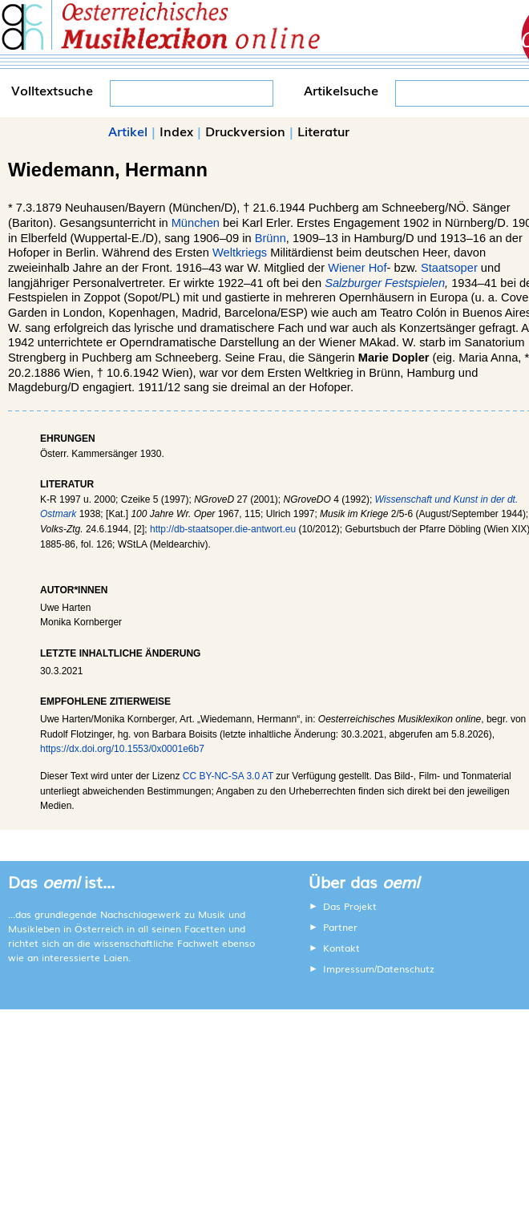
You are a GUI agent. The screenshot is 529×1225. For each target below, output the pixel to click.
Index (176, 130)
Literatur (323, 130)
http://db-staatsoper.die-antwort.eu (223, 529)
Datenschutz (405, 968)
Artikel (127, 130)
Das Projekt (350, 906)
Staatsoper (449, 267)
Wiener (346, 267)
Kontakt (341, 947)
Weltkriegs (239, 252)
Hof (378, 267)
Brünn (270, 238)
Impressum (348, 968)
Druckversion (245, 130)
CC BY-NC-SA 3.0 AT (228, 776)
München (196, 222)
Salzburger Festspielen (385, 283)
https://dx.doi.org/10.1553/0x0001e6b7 (122, 748)
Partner (340, 927)
